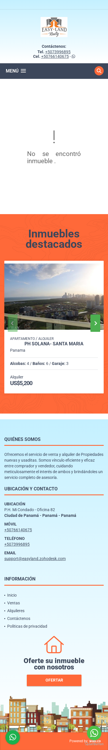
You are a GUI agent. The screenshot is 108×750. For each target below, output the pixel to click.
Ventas (13, 603)
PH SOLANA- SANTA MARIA (54, 344)
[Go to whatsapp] (94, 733)
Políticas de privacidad (27, 626)
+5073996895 (58, 52)
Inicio (12, 595)
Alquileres (15, 610)
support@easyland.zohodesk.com (35, 558)
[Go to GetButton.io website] (94, 744)
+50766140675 (55, 56)
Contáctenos (18, 618)
